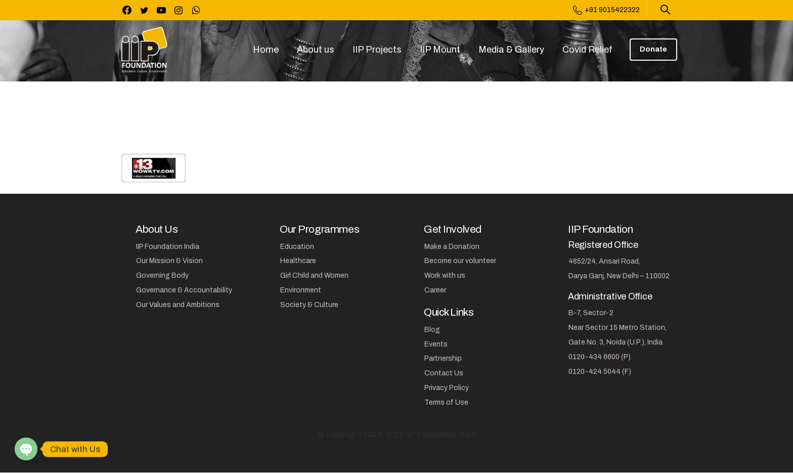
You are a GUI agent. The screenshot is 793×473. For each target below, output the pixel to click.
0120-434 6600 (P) (599, 357)
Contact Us (443, 373)
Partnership (443, 358)
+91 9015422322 (606, 10)
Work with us (444, 275)
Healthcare (298, 261)
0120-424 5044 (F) (599, 371)
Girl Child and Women (314, 275)
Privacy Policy (446, 388)
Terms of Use (446, 402)
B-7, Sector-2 (590, 313)
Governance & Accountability (184, 290)
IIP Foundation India (167, 246)
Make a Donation (451, 246)
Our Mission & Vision (169, 261)
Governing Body (162, 275)
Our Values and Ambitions (177, 305)
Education (297, 246)
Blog (432, 329)
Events (436, 344)
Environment (300, 290)
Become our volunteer (460, 261)
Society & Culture (309, 305)
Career (435, 290)
